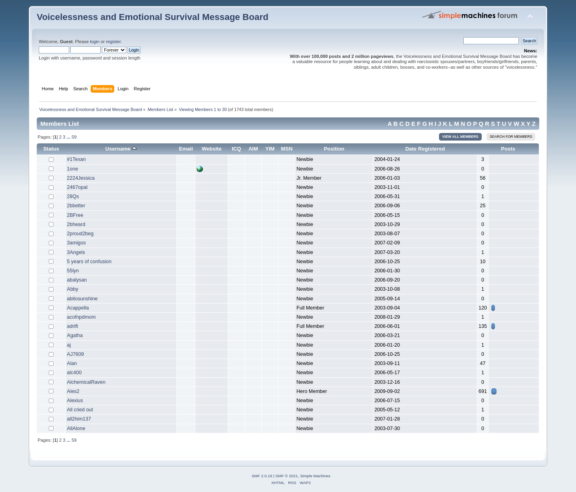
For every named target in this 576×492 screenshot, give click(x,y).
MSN (286, 149)
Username (121, 149)
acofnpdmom (81, 317)
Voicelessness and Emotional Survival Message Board (152, 17)
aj (69, 345)
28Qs (73, 196)
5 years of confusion (89, 261)
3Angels (76, 252)
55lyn (73, 271)
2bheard (76, 224)
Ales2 (73, 391)
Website (212, 149)
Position (334, 149)
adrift (72, 326)
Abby (72, 289)
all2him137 (79, 419)
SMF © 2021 (287, 476)
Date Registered (425, 149)
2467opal (77, 187)
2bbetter (76, 205)
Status (51, 149)
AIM (253, 149)
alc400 (74, 372)
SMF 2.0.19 (262, 476)
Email (186, 149)
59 (74, 137)
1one (72, 169)
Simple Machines (315, 476)
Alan (72, 363)
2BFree (75, 215)
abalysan (77, 280)
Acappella (78, 308)
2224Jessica (81, 178)
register (113, 41)
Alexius (75, 400)
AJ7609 (75, 354)
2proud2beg (80, 233)
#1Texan (76, 159)
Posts (508, 149)
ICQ (236, 149)
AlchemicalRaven (86, 382)
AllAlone (76, 428)
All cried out (80, 410)
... (69, 137)
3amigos (76, 243)
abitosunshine (82, 299)
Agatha (75, 335)
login (94, 41)
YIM (269, 149)
